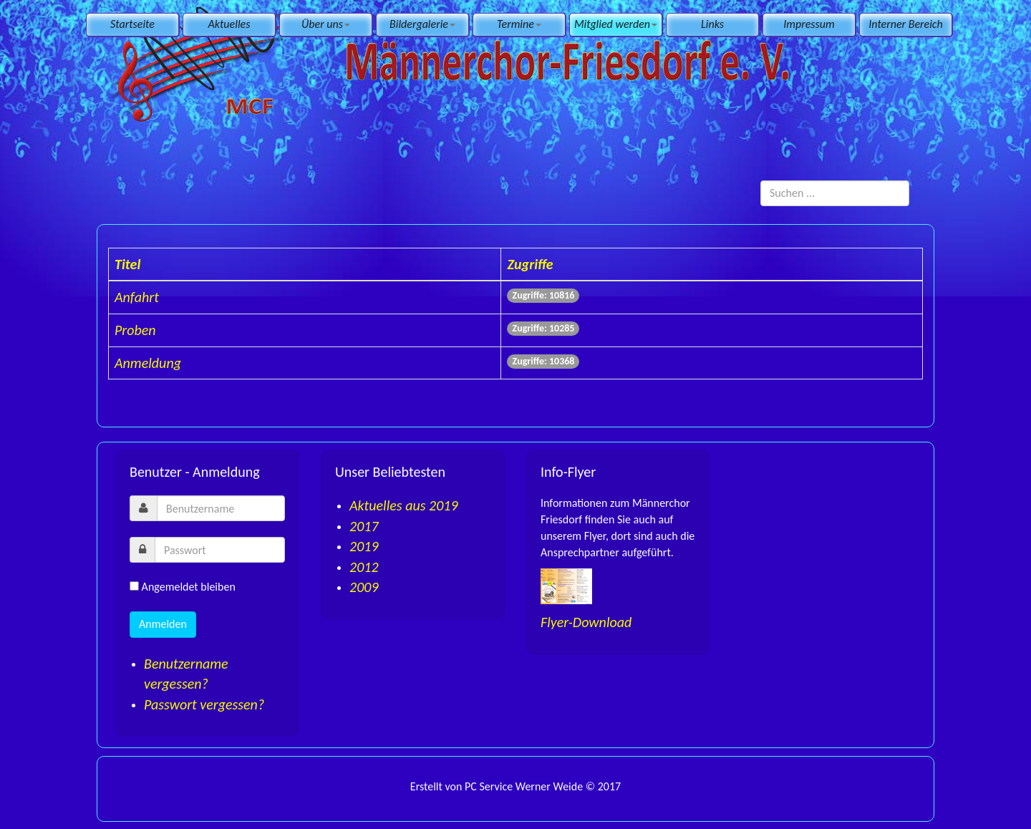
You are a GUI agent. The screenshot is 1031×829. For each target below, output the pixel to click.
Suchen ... (760, 180)
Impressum (808, 24)
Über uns (325, 24)
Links (712, 24)
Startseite (132, 24)
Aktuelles (229, 24)
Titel (127, 264)
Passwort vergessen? (204, 704)
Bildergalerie (422, 24)
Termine (519, 24)
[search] (834, 193)
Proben (135, 330)
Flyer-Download (586, 622)
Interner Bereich (905, 24)
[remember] (134, 586)
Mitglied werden (615, 24)
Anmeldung (148, 363)
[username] (221, 508)
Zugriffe (530, 264)
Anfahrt (137, 297)
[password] (220, 550)
